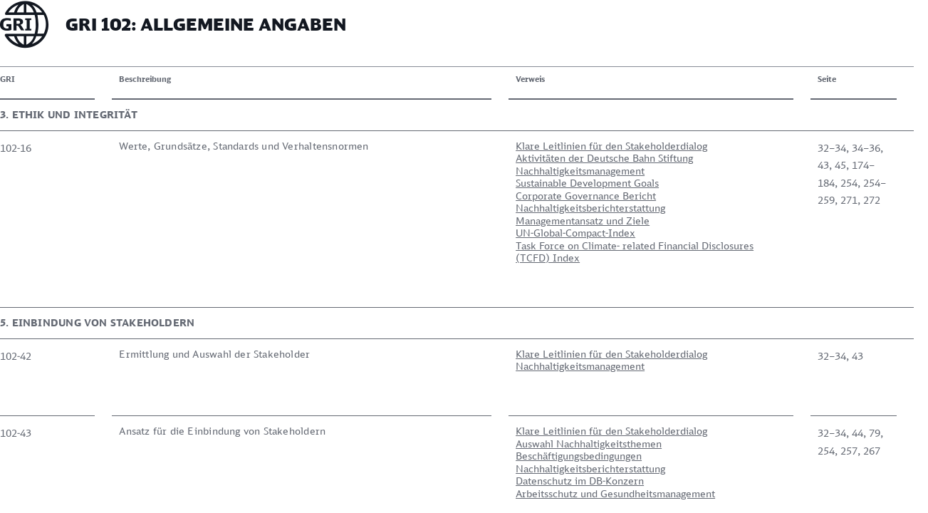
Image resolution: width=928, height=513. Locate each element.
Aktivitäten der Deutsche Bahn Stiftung (427, 158)
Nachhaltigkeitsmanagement (402, 171)
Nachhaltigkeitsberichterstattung (413, 208)
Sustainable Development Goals (409, 183)
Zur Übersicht (64, 473)
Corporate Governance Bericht (408, 196)
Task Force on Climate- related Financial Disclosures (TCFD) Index (457, 251)
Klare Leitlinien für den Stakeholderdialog (434, 146)
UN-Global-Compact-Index (398, 233)
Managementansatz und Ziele (405, 220)
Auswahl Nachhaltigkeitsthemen (411, 374)
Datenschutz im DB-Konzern (402, 411)
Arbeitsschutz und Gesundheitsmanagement (438, 424)
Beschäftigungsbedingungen (401, 386)
